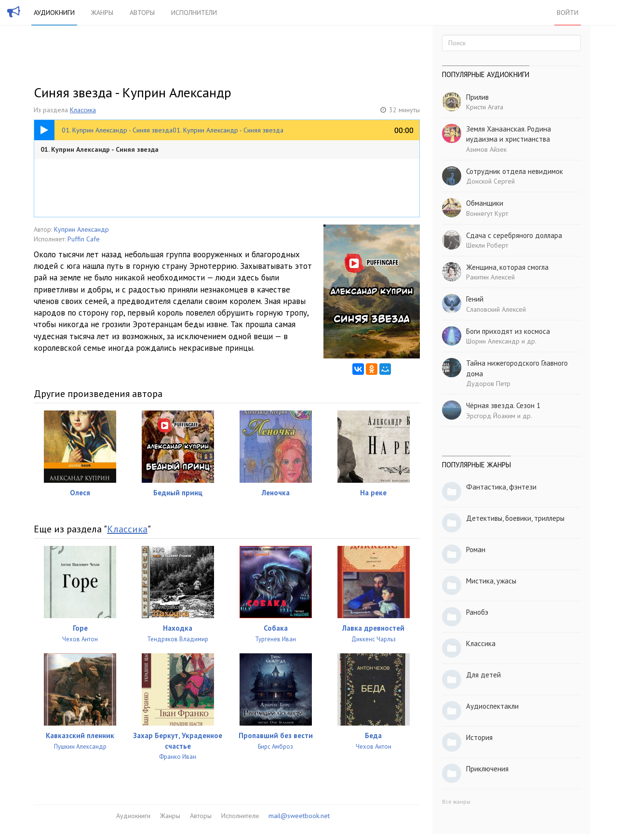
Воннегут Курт (487, 213)
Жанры (102, 12)
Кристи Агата (484, 107)
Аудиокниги (54, 12)
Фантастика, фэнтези (501, 486)
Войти (567, 12)
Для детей (483, 674)
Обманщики (484, 203)
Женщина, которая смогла (507, 267)
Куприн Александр (81, 229)
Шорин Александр (493, 341)
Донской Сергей (490, 181)
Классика (83, 110)
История (479, 737)
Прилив (477, 97)
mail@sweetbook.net (299, 815)
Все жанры (456, 801)
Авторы (142, 12)
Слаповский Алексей (496, 309)
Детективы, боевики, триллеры (515, 518)
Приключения (487, 768)
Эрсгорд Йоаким (490, 415)
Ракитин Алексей (490, 277)
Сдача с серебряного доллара (514, 235)
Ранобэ (477, 612)
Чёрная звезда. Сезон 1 (503, 405)
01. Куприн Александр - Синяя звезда (99, 149)
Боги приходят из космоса (508, 331)
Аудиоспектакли (492, 706)
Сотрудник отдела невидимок (514, 171)
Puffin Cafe (83, 239)
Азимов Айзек (486, 149)
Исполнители (194, 12)
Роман (475, 549)
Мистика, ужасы (491, 580)
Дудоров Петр (488, 383)
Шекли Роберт (487, 245)
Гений (474, 299)
